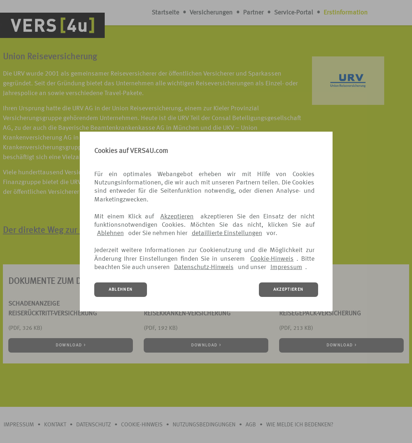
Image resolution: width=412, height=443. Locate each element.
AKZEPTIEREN (288, 289)
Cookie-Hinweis (272, 259)
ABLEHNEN (121, 289)
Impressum (286, 267)
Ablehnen (110, 233)
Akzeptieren (177, 216)
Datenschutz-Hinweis (204, 267)
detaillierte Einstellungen (227, 233)
